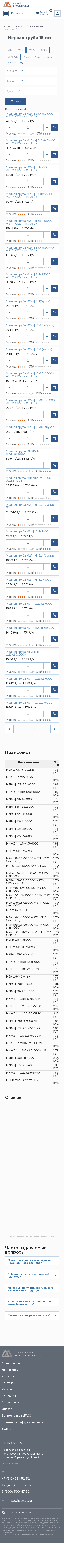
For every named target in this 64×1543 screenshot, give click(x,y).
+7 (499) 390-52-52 (16, 1485)
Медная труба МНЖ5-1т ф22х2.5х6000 (22, 653)
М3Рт (44, 50)
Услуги (7, 1429)
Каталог (7, 1389)
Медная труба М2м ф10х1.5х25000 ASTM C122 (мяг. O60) (30, 375)
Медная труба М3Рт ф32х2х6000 (29, 703)
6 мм (26, 57)
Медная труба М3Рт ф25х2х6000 (29, 679)
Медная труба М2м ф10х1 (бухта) (29, 349)
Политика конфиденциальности (24, 1422)
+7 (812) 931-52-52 (16, 1478)
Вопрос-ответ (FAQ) (16, 1415)
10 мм (49, 57)
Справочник (10, 1402)
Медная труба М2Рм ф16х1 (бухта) (30, 555)
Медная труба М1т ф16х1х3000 (27, 531)
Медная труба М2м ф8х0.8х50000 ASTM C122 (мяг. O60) (30, 249)
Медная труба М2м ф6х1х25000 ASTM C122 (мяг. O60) (28, 168)
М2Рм (32, 50)
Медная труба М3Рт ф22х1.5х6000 (30, 628)
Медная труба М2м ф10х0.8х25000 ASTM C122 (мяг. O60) (30, 401)
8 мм (37, 57)
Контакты (9, 1383)
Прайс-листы (11, 1363)
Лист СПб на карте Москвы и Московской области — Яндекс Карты (33, 1237)
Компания (9, 1396)
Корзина (8, 1376)
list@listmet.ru (21, 1501)
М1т (10, 50)
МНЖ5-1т (12, 57)
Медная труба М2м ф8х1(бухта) (28, 301)
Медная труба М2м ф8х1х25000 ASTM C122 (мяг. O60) (28, 276)
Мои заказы (10, 1370)
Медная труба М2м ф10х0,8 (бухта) (30, 427)
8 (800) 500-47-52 (16, 1491)
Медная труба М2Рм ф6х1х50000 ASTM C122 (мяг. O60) (29, 222)
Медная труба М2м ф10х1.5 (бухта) (30, 325)
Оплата (7, 1409)
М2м (20, 50)
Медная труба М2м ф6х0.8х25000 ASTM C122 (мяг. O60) (30, 195)
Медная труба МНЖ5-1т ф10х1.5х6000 (22, 452)
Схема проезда (10, 1464)
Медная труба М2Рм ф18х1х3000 (29, 580)
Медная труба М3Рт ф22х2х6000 (29, 604)
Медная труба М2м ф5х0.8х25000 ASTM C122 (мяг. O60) (30, 115)
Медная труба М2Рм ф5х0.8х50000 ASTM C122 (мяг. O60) (31, 142)
